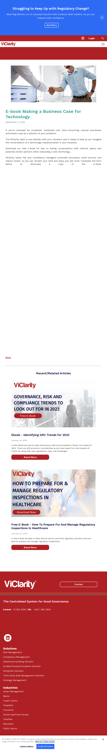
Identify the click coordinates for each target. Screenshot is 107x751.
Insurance (8, 710)
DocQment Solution (13, 671)
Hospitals (8, 705)
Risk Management (12, 652)
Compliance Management (16, 657)
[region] (53, 743)
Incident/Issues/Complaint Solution (22, 666)
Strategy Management (14, 680)
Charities (7, 719)
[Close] (103, 739)
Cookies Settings (26, 746)
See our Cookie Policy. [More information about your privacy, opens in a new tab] (45, 741)
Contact (78, 584)
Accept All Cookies (45, 746)
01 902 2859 (20, 609)
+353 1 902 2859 (42, 609)
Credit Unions (10, 701)
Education (8, 724)
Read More (52, 25)
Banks (6, 696)
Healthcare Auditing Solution (18, 661)
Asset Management (13, 691)
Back (8, 358)
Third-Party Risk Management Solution (23, 675)
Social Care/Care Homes (16, 714)
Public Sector (10, 728)
